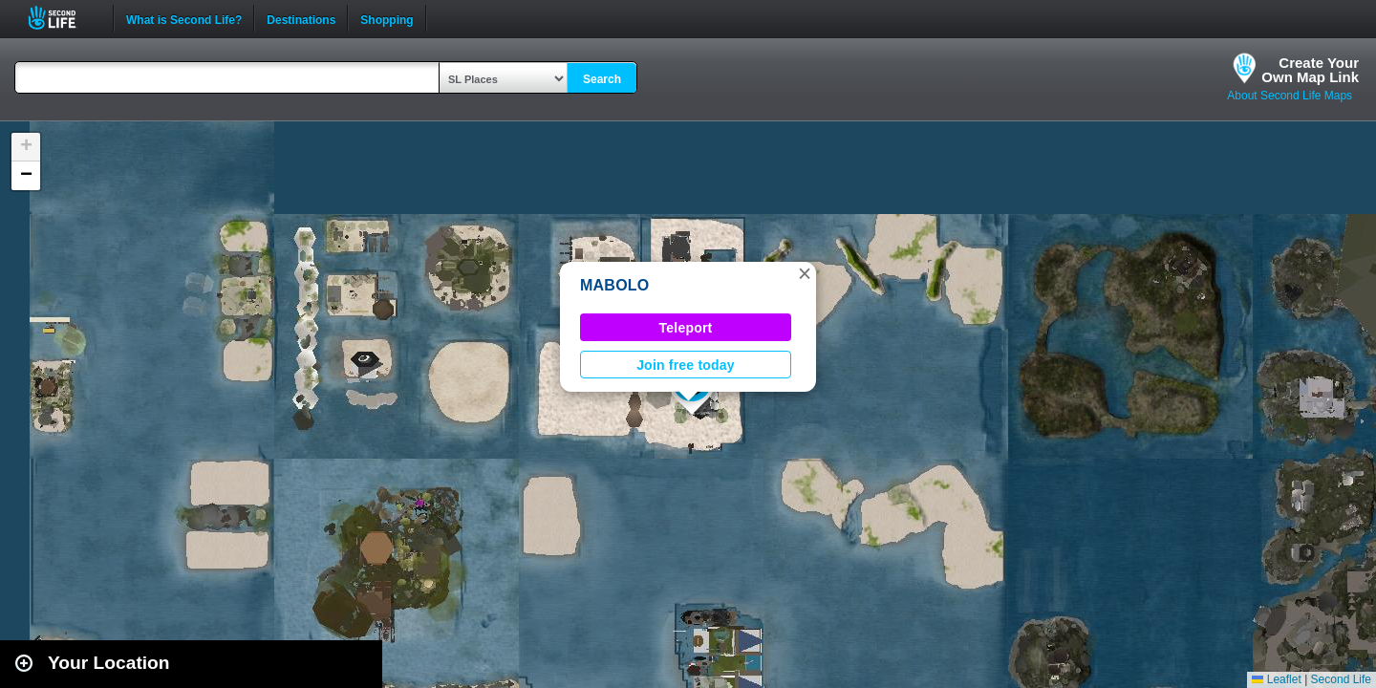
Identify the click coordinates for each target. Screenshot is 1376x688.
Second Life (62, 18)
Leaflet (1276, 679)
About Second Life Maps (1289, 95)
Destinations (301, 18)
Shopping (386, 18)
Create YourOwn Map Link (1310, 69)
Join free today (685, 365)
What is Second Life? (184, 18)
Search (602, 79)
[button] (804, 273)
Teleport (686, 327)
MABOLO (615, 285)
